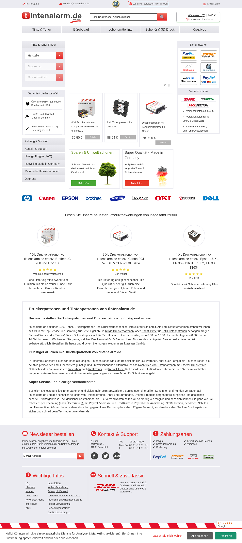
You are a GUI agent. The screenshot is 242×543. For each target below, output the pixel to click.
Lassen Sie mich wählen (168, 535)
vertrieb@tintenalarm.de (76, 3)
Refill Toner (95, 369)
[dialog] (121, 535)
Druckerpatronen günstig (113, 318)
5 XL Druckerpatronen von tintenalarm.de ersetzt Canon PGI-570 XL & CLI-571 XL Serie (121, 259)
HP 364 (140, 360)
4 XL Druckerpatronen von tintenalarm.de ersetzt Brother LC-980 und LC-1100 (48, 259)
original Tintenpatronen (95, 360)
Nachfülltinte (149, 331)
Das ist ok (226, 535)
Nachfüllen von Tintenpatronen (157, 365)
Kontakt (30, 491)
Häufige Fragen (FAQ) (38, 156)
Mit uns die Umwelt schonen (42, 171)
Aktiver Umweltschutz (59, 504)
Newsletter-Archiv (35, 499)
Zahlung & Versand (36, 141)
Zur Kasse (207, 19)
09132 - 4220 (137, 441)
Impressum (31, 504)
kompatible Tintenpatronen (188, 360)
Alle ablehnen (199, 535)
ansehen (195, 19)
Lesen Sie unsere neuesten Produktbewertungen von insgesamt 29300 (121, 215)
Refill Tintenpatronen (174, 331)
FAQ (28, 483)
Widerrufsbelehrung (58, 487)
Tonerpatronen (71, 390)
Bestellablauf (54, 483)
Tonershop (74, 369)
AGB (28, 508)
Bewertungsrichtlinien (59, 508)
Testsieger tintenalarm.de (73, 411)
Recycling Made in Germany (42, 163)
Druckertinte (198, 365)
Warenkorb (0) (196, 15)
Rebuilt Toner (116, 369)
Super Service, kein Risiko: (121, 45)
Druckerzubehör (111, 326)
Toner (69, 326)
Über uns (30, 178)
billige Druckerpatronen (119, 331)
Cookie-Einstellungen (59, 512)
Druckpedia (32, 495)
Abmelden (32, 447)
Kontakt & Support (36, 148)
